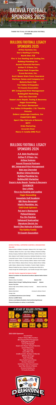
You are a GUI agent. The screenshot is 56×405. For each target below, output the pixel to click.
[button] (2, 2)
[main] (28, 14)
